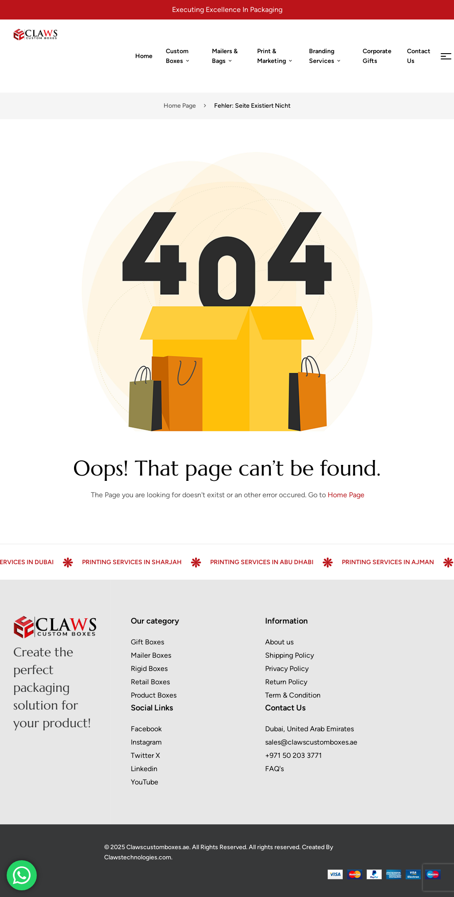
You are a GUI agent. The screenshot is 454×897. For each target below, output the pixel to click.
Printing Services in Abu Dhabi (277, 562)
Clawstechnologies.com (137, 857)
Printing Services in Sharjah (147, 562)
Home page (180, 105)
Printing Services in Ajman (403, 562)
